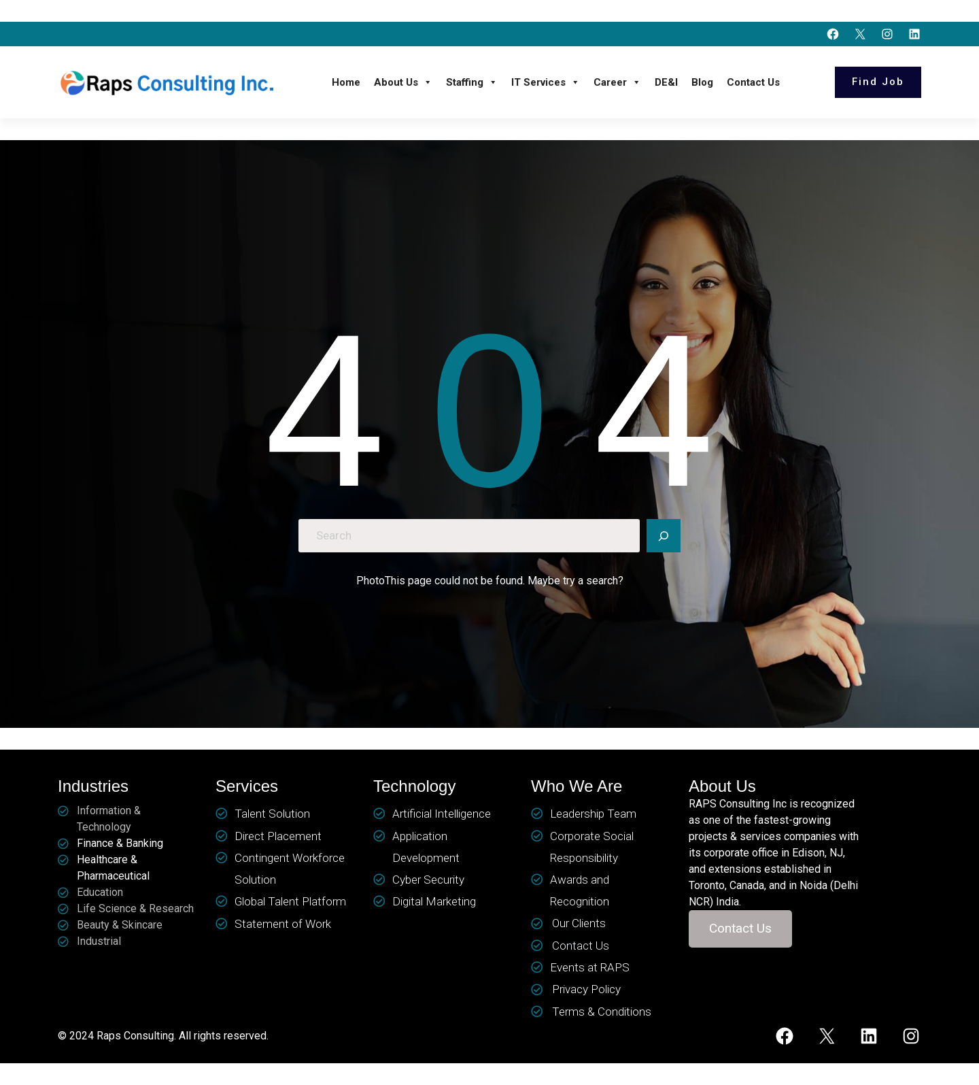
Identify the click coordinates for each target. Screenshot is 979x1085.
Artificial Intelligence (441, 813)
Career (617, 82)
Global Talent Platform (290, 901)
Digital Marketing (434, 901)
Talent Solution (272, 813)
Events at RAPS (590, 967)
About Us (403, 82)
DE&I (666, 82)
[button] (740, 929)
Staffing (472, 82)
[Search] (664, 536)
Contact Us (753, 82)
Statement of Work (283, 924)
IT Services (545, 82)
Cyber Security (428, 879)
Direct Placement (278, 836)
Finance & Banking (120, 843)
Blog (702, 82)
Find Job (878, 82)
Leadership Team (593, 813)
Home (346, 82)
